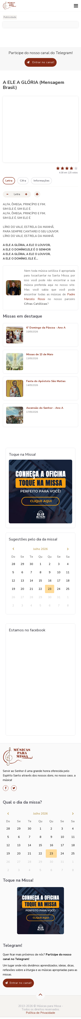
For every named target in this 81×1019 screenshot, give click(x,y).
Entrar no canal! (40, 62)
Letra (8, 180)
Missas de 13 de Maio (39, 354)
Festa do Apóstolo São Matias (45, 381)
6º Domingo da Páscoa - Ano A (45, 327)
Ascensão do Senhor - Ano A (44, 408)
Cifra (23, 180)
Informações (41, 180)
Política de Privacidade (40, 1012)
